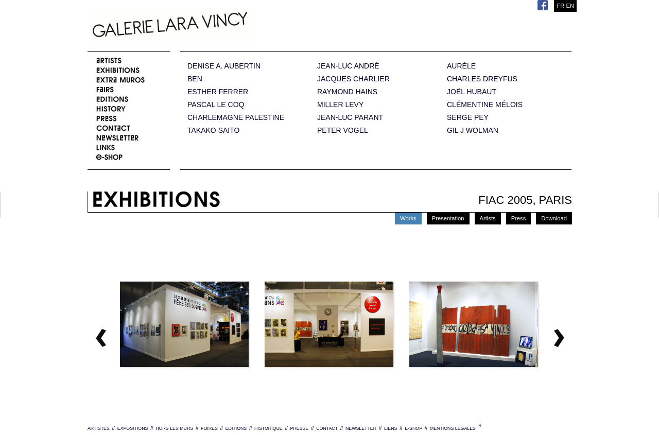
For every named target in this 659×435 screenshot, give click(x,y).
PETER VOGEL (342, 130)
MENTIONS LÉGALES (453, 428)
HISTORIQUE (268, 428)
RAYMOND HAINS (347, 92)
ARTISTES (99, 428)
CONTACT (327, 428)
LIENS (390, 428)
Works (408, 218)
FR (560, 6)
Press (518, 218)
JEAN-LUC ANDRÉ (348, 66)
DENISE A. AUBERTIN (224, 66)
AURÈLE (461, 66)
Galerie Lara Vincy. (221, 25)
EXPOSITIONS (132, 428)
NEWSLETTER (360, 428)
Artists (488, 218)
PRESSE (299, 428)
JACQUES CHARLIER (353, 79)
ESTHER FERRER (217, 92)
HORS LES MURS (174, 428)
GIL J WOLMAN (472, 130)
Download (554, 218)
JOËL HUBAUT (471, 92)
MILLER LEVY (340, 104)
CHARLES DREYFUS (482, 79)
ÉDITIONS (236, 428)
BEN (194, 79)
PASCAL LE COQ (215, 104)
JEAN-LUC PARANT (350, 117)
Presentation (448, 218)
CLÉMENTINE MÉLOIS (485, 104)
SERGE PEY (468, 117)
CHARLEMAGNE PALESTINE (235, 117)
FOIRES (209, 428)
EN (570, 6)
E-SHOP (413, 428)
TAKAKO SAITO (213, 130)
